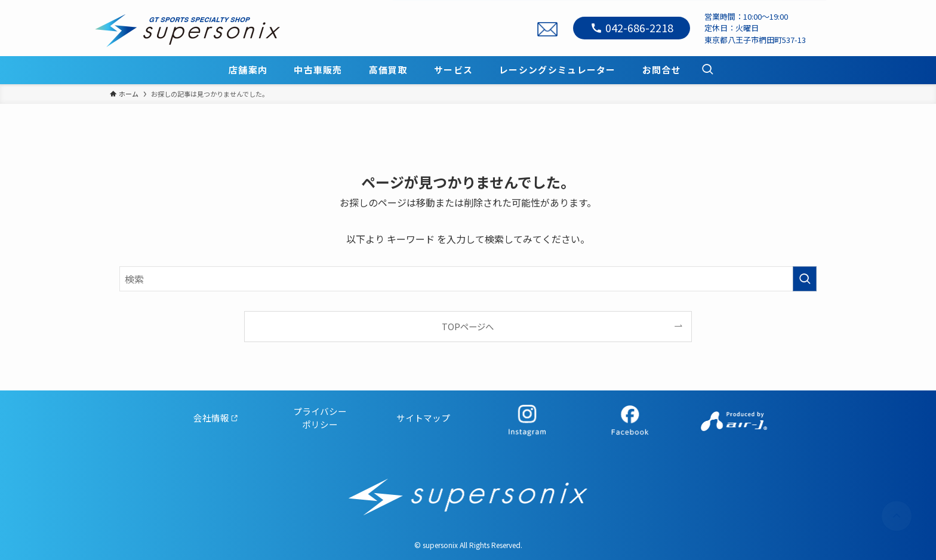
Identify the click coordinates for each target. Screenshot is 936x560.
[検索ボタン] (707, 70)
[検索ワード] (468, 278)
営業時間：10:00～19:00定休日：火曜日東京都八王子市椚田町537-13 (755, 28)
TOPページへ (468, 326)
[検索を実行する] (805, 278)
